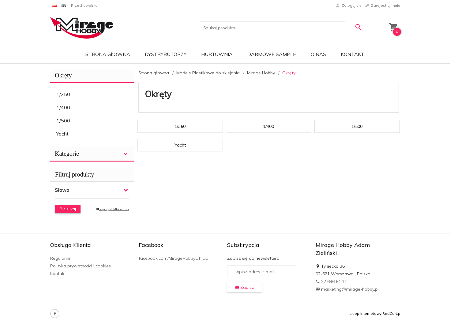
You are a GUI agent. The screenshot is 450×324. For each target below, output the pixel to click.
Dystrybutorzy (165, 54)
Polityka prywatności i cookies (80, 266)
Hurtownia (217, 54)
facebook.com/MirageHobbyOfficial (174, 258)
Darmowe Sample (271, 54)
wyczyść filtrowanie (112, 209)
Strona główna (107, 54)
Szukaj (67, 209)
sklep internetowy (365, 313)
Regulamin (61, 258)
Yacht (62, 134)
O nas (318, 54)
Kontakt (352, 54)
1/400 (63, 107)
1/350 (63, 94)
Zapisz (244, 287)
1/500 (63, 120)
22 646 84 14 (331, 281)
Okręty (63, 75)
